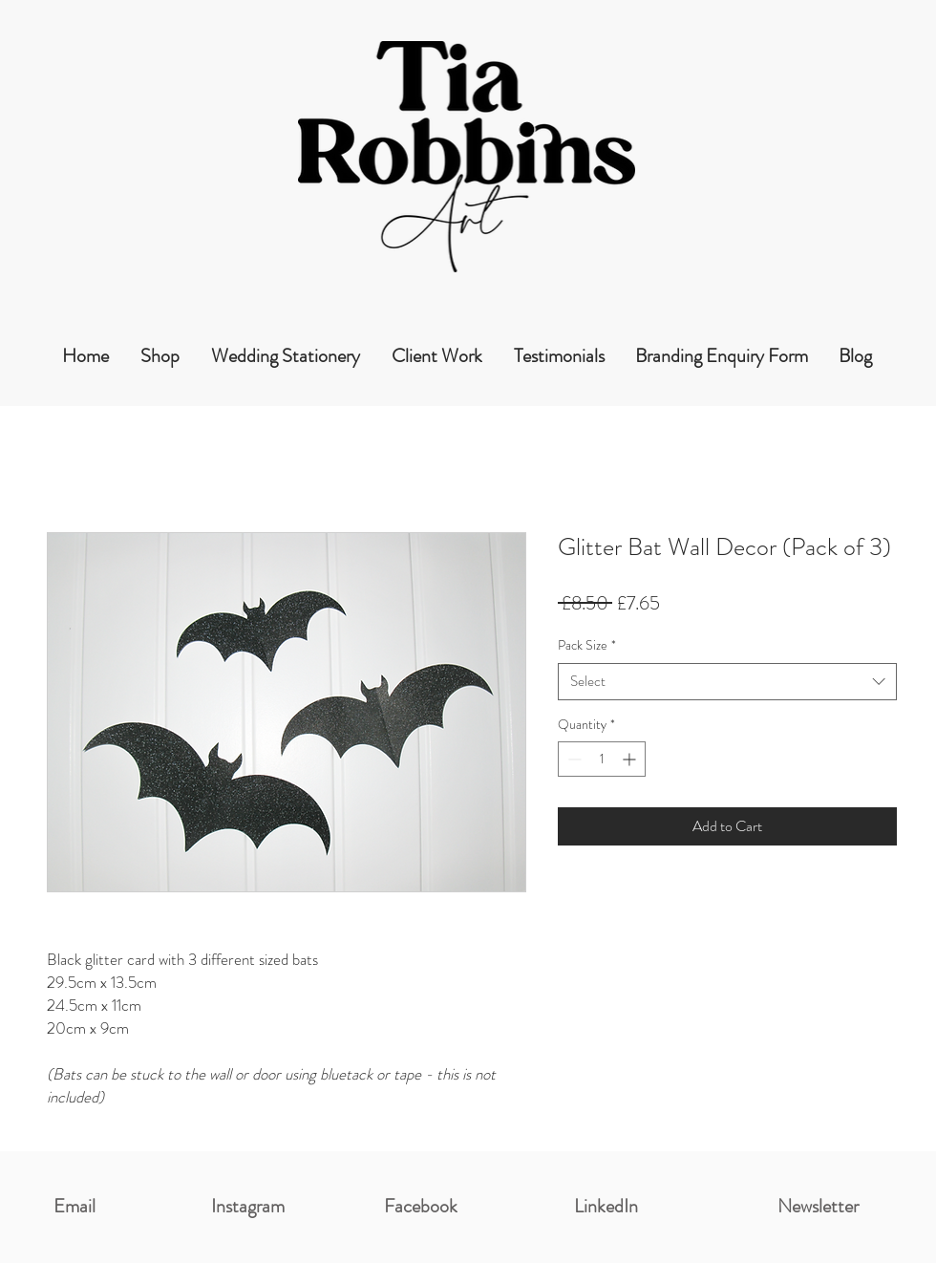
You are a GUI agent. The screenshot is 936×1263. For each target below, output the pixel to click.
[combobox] (727, 681)
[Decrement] (573, 759)
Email (74, 1206)
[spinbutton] (602, 759)
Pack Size (587, 645)
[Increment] (631, 759)
